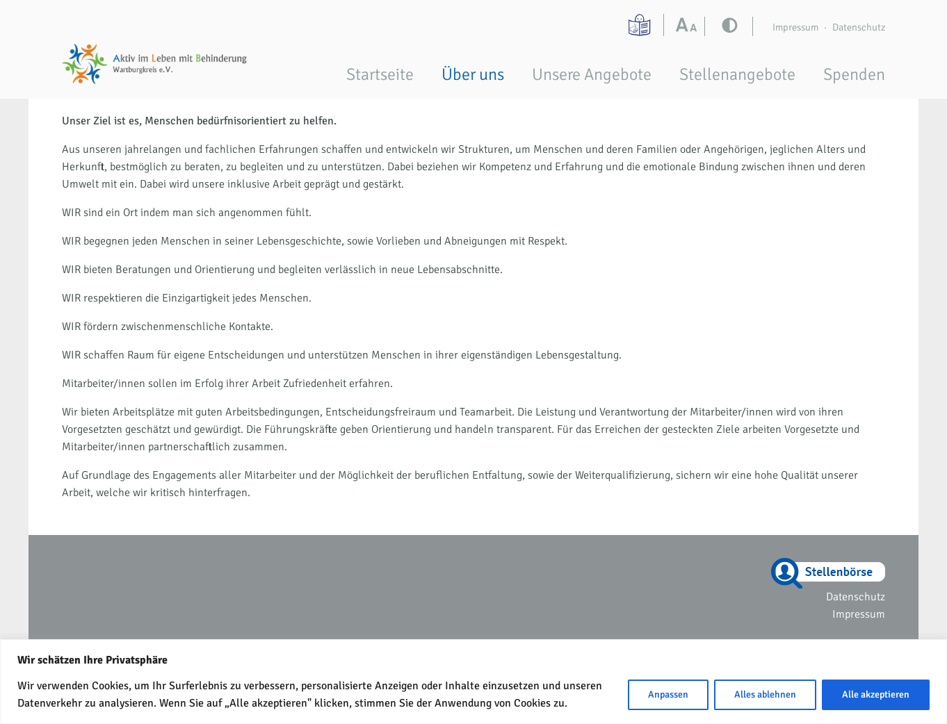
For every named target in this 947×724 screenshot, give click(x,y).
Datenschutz (858, 27)
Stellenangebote (737, 74)
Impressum (795, 27)
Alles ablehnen (765, 694)
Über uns (473, 74)
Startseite (380, 74)
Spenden (854, 74)
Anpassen (668, 694)
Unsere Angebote (591, 74)
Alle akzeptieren (875, 694)
